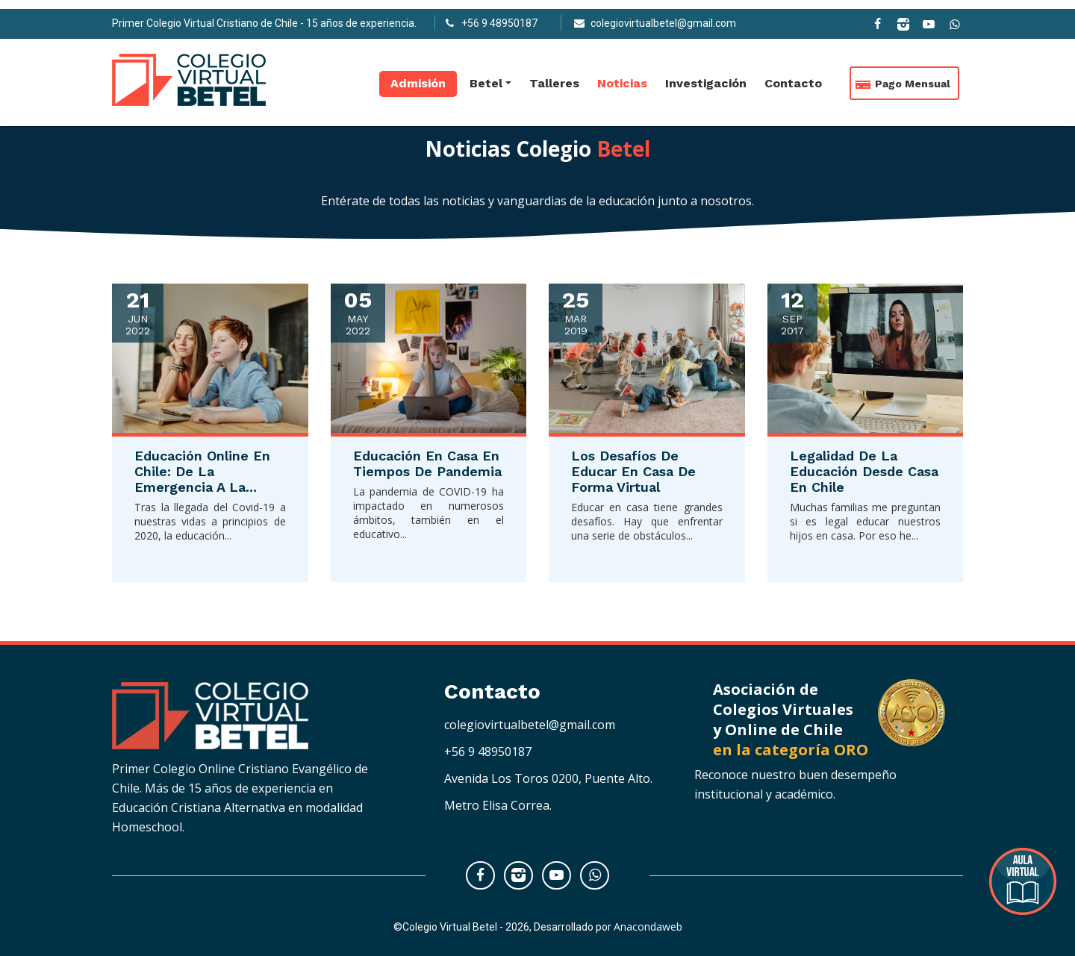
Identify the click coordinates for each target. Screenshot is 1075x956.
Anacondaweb (648, 926)
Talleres (554, 75)
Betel (486, 75)
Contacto (793, 75)
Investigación (706, 75)
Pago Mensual (912, 75)
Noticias (622, 75)
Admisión (418, 75)
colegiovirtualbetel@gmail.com (529, 724)
